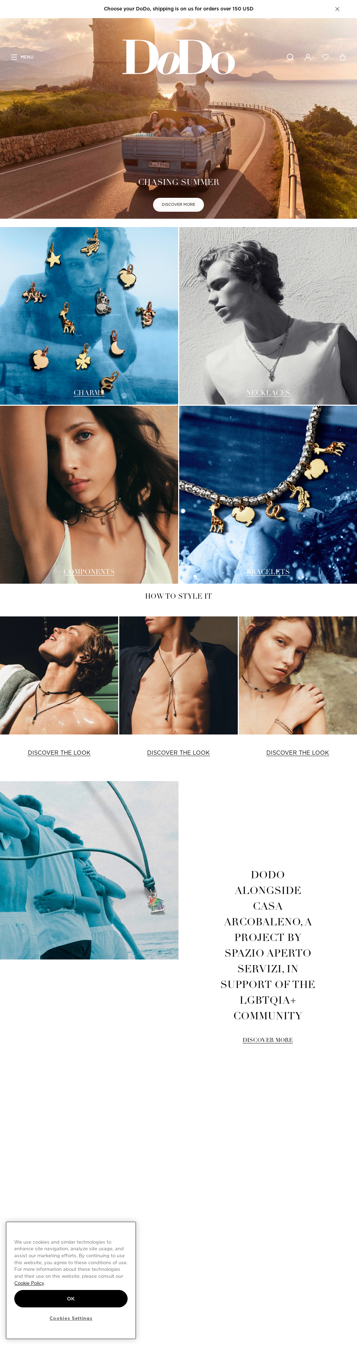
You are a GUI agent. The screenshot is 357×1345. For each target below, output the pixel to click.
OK (71, 1298)
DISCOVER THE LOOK (59, 752)
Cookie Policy (29, 1283)
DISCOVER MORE (178, 204)
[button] (337, 9)
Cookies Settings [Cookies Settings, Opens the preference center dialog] (71, 1318)
